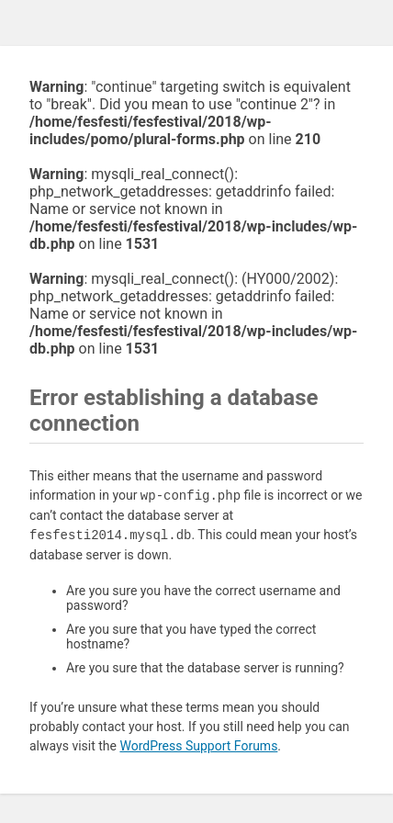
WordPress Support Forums (198, 745)
